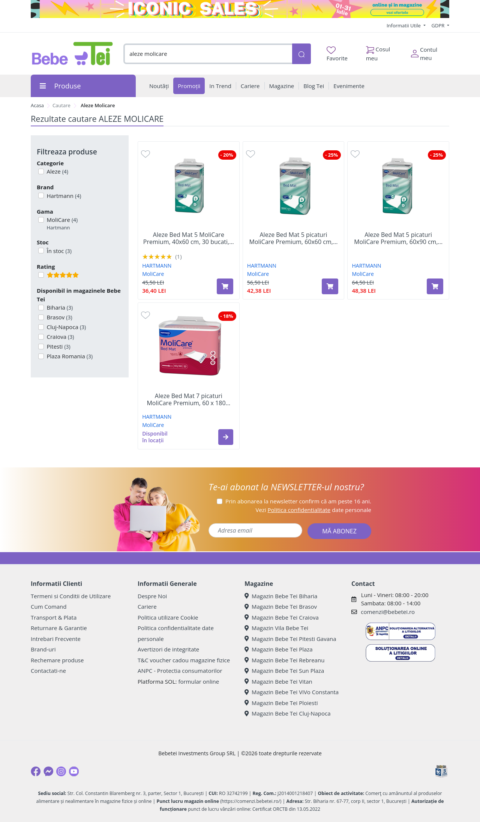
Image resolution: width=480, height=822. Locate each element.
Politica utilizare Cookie (168, 617)
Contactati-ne (48, 670)
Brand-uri (43, 649)
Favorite (337, 54)
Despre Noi (152, 596)
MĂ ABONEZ (339, 531)
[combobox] (207, 53)
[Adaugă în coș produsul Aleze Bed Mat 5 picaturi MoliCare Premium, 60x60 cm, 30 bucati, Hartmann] (330, 286)
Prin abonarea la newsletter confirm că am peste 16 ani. (298, 501)
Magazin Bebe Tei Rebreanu (284, 660)
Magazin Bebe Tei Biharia (280, 596)
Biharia (59, 307)
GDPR (439, 25)
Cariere (147, 606)
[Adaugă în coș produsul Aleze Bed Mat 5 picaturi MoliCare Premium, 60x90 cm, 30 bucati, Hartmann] (435, 286)
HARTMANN (156, 265)
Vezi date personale (313, 510)
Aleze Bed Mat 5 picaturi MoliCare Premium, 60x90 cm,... (398, 238)
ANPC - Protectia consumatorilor (180, 670)
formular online (198, 681)
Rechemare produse (57, 660)
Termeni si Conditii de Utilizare (71, 596)
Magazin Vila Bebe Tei (276, 628)
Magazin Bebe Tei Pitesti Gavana (290, 638)
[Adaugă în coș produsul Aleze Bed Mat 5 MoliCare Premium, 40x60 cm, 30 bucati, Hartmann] (225, 286)
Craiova (59, 336)
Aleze (56, 171)
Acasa (37, 105)
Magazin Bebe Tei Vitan (278, 681)
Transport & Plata (53, 617)
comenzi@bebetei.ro (388, 611)
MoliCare (61, 223)
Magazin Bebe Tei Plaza (278, 649)
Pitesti (57, 346)
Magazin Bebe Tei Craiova (281, 617)
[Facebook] (35, 771)
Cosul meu (378, 51)
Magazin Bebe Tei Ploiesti (281, 703)
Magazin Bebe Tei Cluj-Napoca (287, 713)
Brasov (58, 317)
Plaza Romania (69, 356)
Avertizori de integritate (168, 649)
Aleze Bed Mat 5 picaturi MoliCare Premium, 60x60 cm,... (293, 238)
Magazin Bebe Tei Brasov (280, 606)
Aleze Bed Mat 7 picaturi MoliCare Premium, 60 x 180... (188, 399)
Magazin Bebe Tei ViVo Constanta (291, 692)
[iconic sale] (240, 9)
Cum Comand (49, 606)
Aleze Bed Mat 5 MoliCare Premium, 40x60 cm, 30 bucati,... (188, 238)
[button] (225, 437)
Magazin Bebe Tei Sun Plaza (284, 670)
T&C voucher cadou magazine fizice (184, 660)
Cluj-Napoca (65, 327)
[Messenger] (48, 771)
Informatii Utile (404, 25)
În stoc (58, 251)
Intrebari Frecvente (56, 638)
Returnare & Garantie (59, 628)
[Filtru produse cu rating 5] (41, 275)
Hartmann (63, 195)
